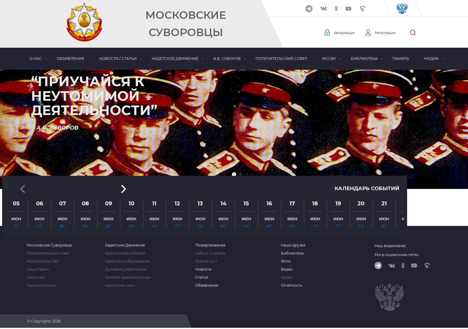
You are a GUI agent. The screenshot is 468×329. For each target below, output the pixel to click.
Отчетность (291, 285)
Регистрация (395, 32)
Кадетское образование (127, 261)
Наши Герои (38, 269)
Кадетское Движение (125, 245)
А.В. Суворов (227, 58)
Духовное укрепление (126, 269)
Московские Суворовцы (185, 24)
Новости (203, 269)
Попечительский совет (281, 58)
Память (400, 58)
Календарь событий (365, 123)
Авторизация (347, 32)
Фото (286, 261)
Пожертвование (210, 245)
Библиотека (364, 58)
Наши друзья (293, 245)
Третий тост (206, 261)
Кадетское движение (175, 58)
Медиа (431, 58)
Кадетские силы (120, 285)
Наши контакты (41, 285)
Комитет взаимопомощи (127, 277)
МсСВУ (329, 58)
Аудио (287, 277)
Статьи (201, 277)
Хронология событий (125, 253)
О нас (36, 58)
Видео (287, 269)
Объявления (70, 58)
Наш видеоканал (390, 245)
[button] (234, 174)
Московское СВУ (43, 261)
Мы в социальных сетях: (397, 254)
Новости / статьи (118, 58)
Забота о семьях (210, 253)
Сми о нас (36, 277)
